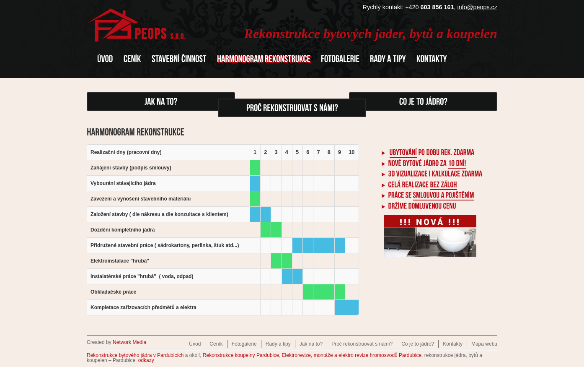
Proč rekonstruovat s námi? (362, 344)
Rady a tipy (278, 344)
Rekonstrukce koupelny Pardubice (241, 355)
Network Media (129, 342)
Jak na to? (311, 344)
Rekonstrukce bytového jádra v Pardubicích (135, 355)
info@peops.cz (477, 7)
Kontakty (453, 344)
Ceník (215, 344)
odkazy (146, 360)
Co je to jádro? (417, 344)
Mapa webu (484, 344)
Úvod (195, 344)
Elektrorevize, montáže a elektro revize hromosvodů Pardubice (352, 355)
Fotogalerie (244, 344)
